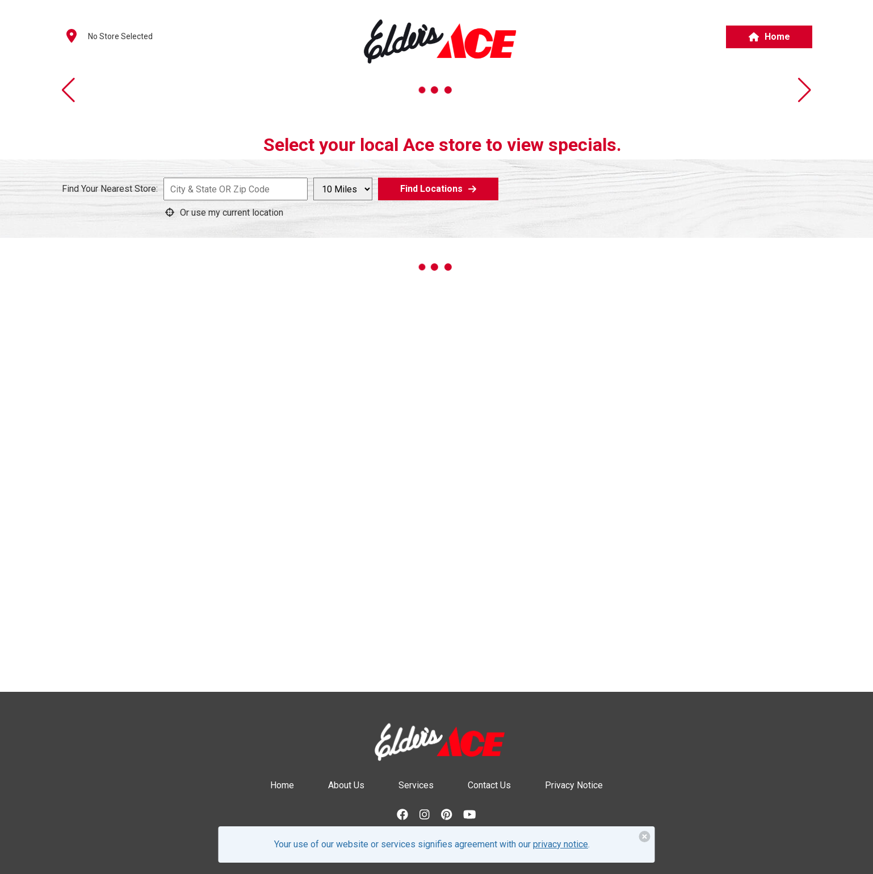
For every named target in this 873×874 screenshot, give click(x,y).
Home (282, 785)
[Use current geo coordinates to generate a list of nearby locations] (231, 212)
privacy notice (560, 844)
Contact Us (489, 785)
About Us (346, 785)
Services (416, 785)
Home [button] (769, 36)
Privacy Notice (574, 785)
